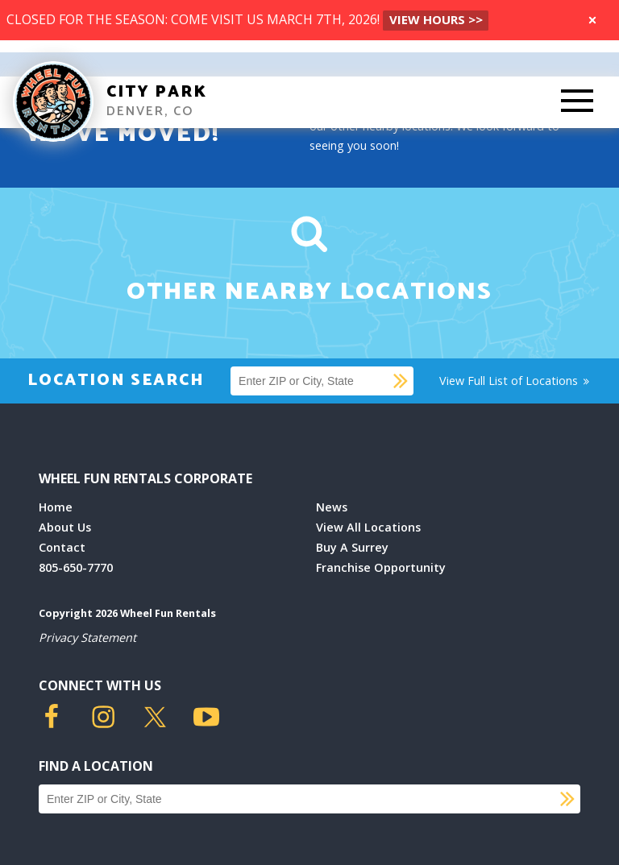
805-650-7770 (76, 567)
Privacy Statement (87, 637)
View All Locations (368, 527)
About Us (65, 527)
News (331, 507)
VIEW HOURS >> (436, 19)
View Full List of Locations (515, 380)
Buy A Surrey (352, 547)
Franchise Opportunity (381, 567)
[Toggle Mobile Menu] (577, 102)
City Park (156, 92)
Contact (62, 547)
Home (56, 507)
